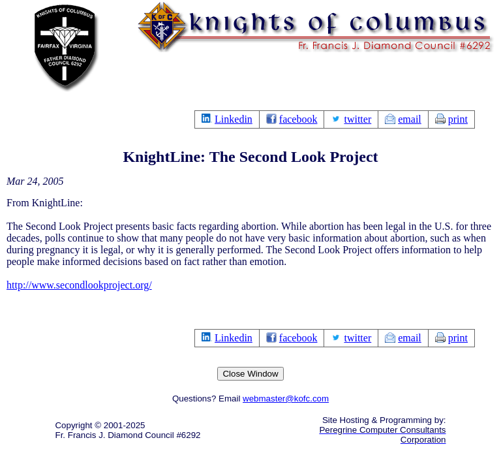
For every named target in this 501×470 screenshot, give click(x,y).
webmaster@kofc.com (286, 398)
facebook (298, 119)
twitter (357, 119)
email (409, 119)
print (458, 119)
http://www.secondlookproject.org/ (79, 284)
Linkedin (233, 119)
